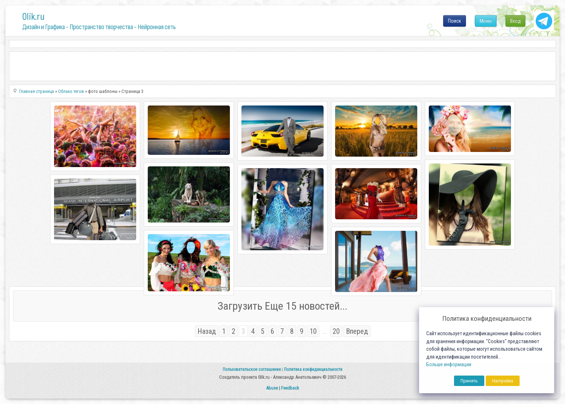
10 (313, 331)
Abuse (272, 388)
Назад (206, 331)
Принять (469, 380)
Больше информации (448, 365)
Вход (515, 21)
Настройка (502, 380)
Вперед (357, 331)
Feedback (290, 388)
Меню (486, 21)
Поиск (454, 21)
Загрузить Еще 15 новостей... (282, 306)
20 (336, 331)
